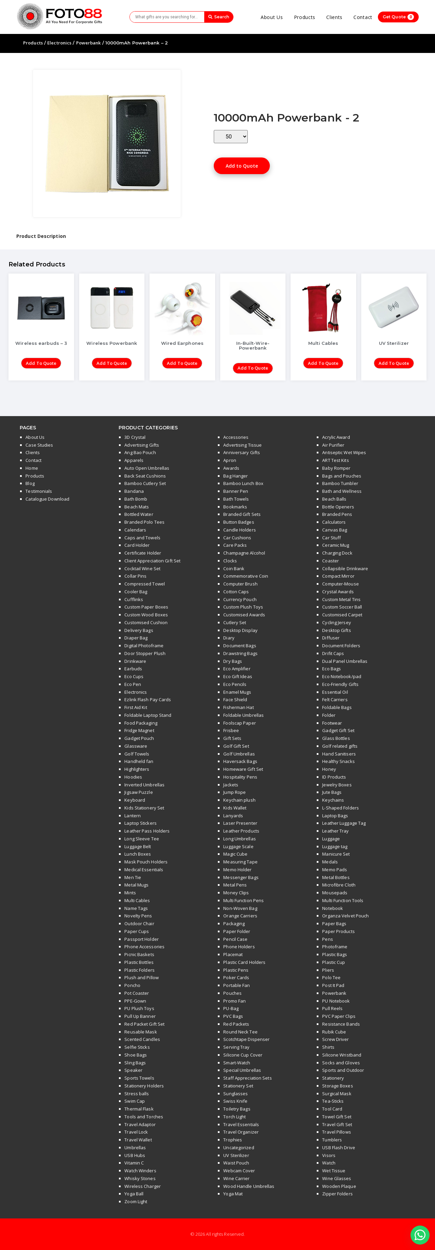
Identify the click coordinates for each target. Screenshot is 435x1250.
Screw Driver (335, 1039)
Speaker (133, 1070)
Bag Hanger (235, 476)
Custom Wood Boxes (146, 615)
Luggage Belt (137, 846)
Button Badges (238, 522)
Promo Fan (234, 1001)
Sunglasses (235, 1093)
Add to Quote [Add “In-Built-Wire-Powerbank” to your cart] (253, 368)
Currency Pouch (239, 599)
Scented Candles (142, 1039)
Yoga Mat (233, 1194)
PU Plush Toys (139, 1008)
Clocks (230, 561)
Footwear (332, 723)
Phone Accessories (144, 947)
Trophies (232, 1140)
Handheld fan (138, 761)
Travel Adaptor (139, 1124)
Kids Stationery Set (144, 808)
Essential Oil (335, 692)
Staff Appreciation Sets (247, 1078)
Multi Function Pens (243, 900)
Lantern (132, 816)
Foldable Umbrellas (243, 715)
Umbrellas (135, 1147)
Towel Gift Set (336, 1117)
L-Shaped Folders (340, 808)
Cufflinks (133, 599)
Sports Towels (139, 1078)
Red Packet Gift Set (144, 1024)
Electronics (59, 43)
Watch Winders (140, 1171)
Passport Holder (141, 939)
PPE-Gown (135, 1001)
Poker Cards (236, 977)
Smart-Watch (236, 1063)
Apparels (133, 460)
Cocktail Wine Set (142, 568)
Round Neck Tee (240, 1032)
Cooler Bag (135, 592)
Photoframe (334, 947)
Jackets (230, 785)
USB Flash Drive (338, 1147)
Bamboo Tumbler (340, 483)
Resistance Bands (341, 1024)
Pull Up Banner (139, 1016)
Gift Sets (232, 738)
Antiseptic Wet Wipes (344, 452)
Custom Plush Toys (243, 607)
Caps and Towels (142, 538)
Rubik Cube (334, 1032)
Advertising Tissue (242, 445)
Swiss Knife (235, 1101)
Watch (328, 1163)
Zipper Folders (337, 1194)
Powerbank (88, 43)
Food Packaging (140, 723)
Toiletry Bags (236, 1109)
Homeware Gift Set (243, 769)
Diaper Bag (135, 638)
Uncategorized (238, 1147)
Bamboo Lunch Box (243, 483)
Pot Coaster (136, 993)
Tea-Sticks (333, 1101)
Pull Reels (332, 1008)
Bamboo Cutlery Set (145, 483)
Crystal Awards (337, 592)
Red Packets (236, 1024)
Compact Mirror (338, 576)
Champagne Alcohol (244, 553)
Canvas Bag (334, 530)
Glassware (135, 746)
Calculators (334, 522)
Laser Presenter (240, 823)
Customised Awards (244, 615)
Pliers (328, 970)
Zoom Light (135, 1201)
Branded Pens (337, 514)
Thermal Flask (138, 1109)
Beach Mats (136, 507)
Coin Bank (233, 568)
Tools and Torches (143, 1117)
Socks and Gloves (341, 1063)
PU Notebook (336, 1001)
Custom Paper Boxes (146, 607)
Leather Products (241, 831)
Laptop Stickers (140, 823)
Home (31, 468)
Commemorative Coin (245, 576)
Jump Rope (234, 792)
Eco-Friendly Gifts (340, 684)
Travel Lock (136, 1132)
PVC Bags (233, 1016)
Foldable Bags (336, 707)
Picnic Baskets (139, 954)
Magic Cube (235, 854)
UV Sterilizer (236, 1155)
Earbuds (133, 669)
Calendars (135, 530)
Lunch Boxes (137, 854)
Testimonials (38, 491)
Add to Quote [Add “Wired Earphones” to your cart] (182, 363)
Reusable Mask (140, 1032)
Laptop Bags (335, 816)
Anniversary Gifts (241, 452)
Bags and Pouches (341, 476)
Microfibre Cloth (338, 885)
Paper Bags (334, 923)
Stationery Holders (144, 1086)
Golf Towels (136, 754)
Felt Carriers (334, 699)
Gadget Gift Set (338, 730)
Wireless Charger (142, 1186)
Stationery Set (238, 1086)
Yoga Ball (133, 1194)
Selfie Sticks (137, 1047)
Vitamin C (134, 1163)
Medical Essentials (143, 869)
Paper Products (338, 931)
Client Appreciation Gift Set (152, 561)
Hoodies (133, 777)
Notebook (332, 908)
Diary (228, 638)
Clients (334, 17)
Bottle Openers (338, 507)
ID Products (334, 777)
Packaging (234, 923)
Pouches (232, 993)
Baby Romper (336, 468)
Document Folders (341, 645)
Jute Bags (332, 792)
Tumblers (332, 1140)
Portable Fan (236, 985)
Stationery (333, 1078)
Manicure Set (336, 854)
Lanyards (233, 816)
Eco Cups (133, 676)
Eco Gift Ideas (237, 676)
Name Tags (136, 908)
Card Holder (137, 545)
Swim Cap (134, 1101)
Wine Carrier (236, 1178)
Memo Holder (237, 869)
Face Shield (235, 699)
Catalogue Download (47, 499)
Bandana (134, 491)
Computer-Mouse (340, 584)
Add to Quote (242, 166)
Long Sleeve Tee (141, 839)
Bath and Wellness (342, 491)
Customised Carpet (342, 615)
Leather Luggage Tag (344, 823)
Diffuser (331, 638)
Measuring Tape (240, 862)
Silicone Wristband (341, 1055)
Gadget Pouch (139, 738)
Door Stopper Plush (145, 653)
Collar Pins (135, 576)
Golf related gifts (340, 746)
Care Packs (235, 545)
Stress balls (136, 1093)
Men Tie (132, 877)
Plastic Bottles (139, 962)
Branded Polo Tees (144, 522)
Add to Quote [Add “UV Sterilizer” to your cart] (394, 363)
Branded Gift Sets (242, 514)
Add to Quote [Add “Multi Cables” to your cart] (323, 363)
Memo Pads (334, 869)
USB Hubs (134, 1155)
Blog (29, 483)
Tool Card (332, 1109)
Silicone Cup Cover (242, 1055)
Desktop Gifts (336, 630)
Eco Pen (132, 684)
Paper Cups (136, 931)
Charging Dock (337, 553)
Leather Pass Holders (147, 831)
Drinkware (135, 661)
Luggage (331, 839)
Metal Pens (235, 885)
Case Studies (39, 445)
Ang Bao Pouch (140, 452)
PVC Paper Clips (338, 1016)
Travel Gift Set (337, 1124)
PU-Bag (231, 1008)
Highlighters (136, 769)
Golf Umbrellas (239, 754)
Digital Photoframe (143, 645)
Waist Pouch (236, 1163)
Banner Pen (235, 491)
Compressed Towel (144, 584)
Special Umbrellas (242, 1070)
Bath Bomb (135, 499)
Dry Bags (232, 661)
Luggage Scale (238, 846)
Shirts (328, 1047)
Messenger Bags (240, 877)
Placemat (233, 954)
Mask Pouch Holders (146, 862)
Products (305, 17)
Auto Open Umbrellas (146, 468)
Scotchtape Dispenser (246, 1039)
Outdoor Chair (139, 923)
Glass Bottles (336, 738)
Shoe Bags (135, 1055)
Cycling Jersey (336, 622)
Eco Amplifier (236, 669)
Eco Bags (331, 669)
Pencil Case (235, 939)
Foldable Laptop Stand (147, 715)
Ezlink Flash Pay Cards (147, 699)
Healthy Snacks (338, 761)
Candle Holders (239, 530)
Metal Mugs (136, 885)
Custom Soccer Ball (342, 607)
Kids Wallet (234, 808)
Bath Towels (236, 499)
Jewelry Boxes (336, 785)
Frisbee (231, 730)
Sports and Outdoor (343, 1070)
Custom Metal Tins (341, 599)
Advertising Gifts (141, 445)
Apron (229, 460)
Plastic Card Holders (244, 962)
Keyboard (134, 800)
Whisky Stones (139, 1178)
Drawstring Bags (240, 653)
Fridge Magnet (139, 730)
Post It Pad (333, 985)
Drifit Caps (333, 653)
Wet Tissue (333, 1171)
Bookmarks (235, 507)
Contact (362, 17)
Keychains (333, 800)
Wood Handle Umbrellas (248, 1186)
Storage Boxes (337, 1086)
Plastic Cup (333, 962)
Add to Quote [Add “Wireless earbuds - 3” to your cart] (41, 363)
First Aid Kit (135, 707)
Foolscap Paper (239, 723)
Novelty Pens (138, 916)
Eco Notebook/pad (341, 676)
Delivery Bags (138, 630)
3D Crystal (134, 437)
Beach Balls (334, 499)
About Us (272, 17)
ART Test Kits (335, 460)
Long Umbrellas (239, 839)
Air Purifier (333, 445)
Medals (330, 862)
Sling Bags (135, 1063)
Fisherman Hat (238, 707)
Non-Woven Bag (240, 908)
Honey (329, 769)
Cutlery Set (234, 622)
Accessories (235, 437)
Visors (328, 1155)
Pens (327, 939)
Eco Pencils (234, 684)
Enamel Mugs (237, 692)
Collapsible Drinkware (345, 568)
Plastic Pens (235, 970)
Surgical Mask (336, 1093)
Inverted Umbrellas (144, 785)
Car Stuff (331, 538)
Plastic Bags (334, 954)
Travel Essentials (241, 1124)
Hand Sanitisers (339, 754)
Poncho (132, 985)
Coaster (330, 561)
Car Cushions (237, 538)
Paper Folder (236, 931)
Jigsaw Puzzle (138, 792)
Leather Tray (335, 831)
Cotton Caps (236, 592)
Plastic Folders (139, 970)
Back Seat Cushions (145, 476)
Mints (130, 893)
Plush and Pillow (141, 977)
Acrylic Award (336, 437)
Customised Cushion (146, 622)
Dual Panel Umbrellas (344, 661)
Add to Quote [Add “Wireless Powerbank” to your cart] (112, 363)
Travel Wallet (138, 1140)
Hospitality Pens (240, 777)
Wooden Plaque (339, 1186)
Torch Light (234, 1117)
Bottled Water (138, 514)
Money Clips (236, 893)
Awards (231, 468)
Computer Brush (240, 584)
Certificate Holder (142, 553)
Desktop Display (240, 630)
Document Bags (239, 645)
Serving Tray (236, 1047)
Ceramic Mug (335, 545)
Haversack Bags (240, 761)
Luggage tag (334, 846)
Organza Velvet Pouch (345, 916)
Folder (328, 715)
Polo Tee (331, 977)
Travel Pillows (336, 1132)
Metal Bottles (335, 877)
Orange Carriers (240, 916)
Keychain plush (239, 800)
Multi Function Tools (342, 900)
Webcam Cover (239, 1171)
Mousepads (334, 893)
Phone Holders (239, 947)
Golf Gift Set (236, 746)
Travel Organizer (241, 1132)
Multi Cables (137, 900)
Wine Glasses (336, 1178)
